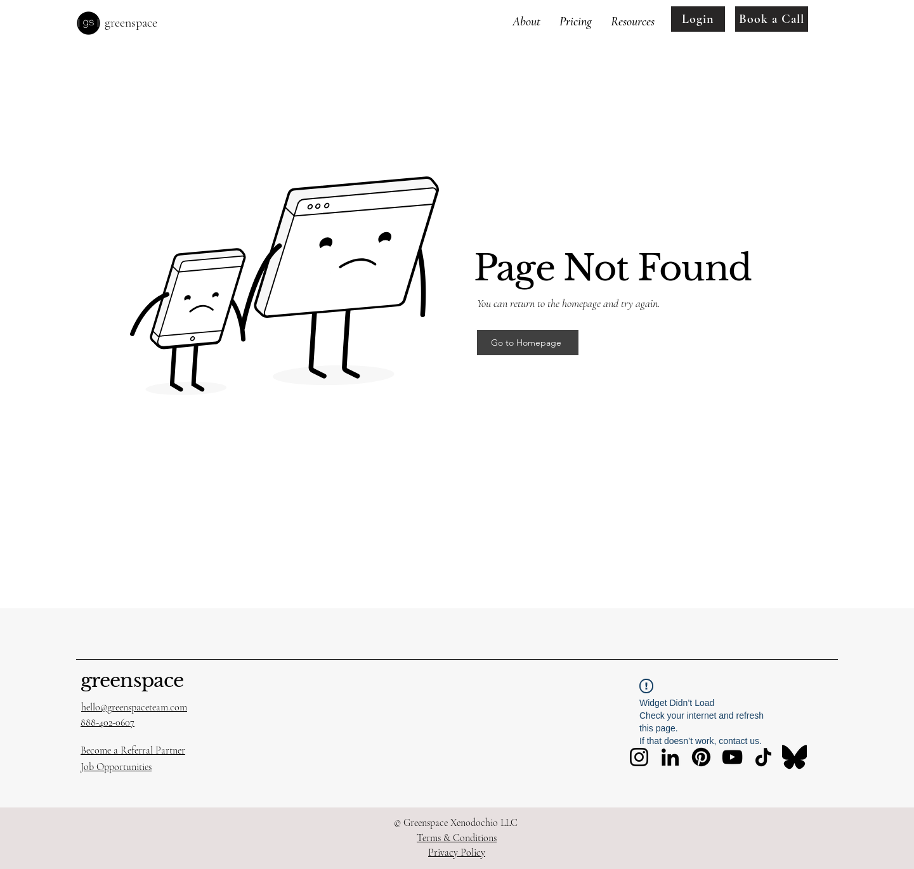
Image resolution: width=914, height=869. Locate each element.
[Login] (698, 19)
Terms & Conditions (457, 838)
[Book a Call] (771, 19)
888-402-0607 (107, 722)
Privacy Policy (456, 852)
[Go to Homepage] (527, 342)
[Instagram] (639, 757)
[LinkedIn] (670, 757)
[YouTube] (732, 757)
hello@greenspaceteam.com (134, 707)
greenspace (132, 680)
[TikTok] (763, 757)
